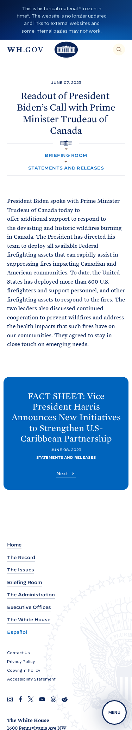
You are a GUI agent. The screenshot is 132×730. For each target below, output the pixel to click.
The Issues (20, 569)
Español (17, 632)
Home (14, 545)
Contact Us (18, 653)
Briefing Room (66, 155)
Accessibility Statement (31, 679)
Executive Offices (29, 607)
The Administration (31, 594)
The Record (21, 557)
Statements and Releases (66, 168)
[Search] (119, 49)
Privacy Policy (21, 661)
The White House (28, 619)
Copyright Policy (23, 670)
